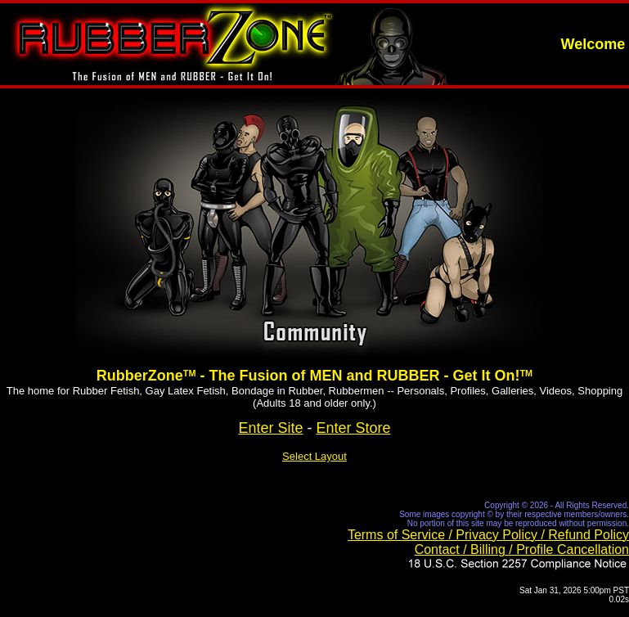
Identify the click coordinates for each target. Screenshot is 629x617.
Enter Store (354, 428)
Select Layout (314, 456)
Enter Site (270, 428)
